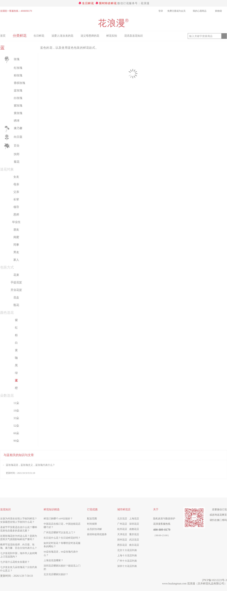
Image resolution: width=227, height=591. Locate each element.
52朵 (16, 425)
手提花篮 (16, 282)
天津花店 (122, 534)
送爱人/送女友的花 (62, 35)
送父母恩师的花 (90, 35)
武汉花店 (134, 539)
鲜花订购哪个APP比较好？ (58, 518)
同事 (16, 244)
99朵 (16, 440)
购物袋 (221, 11)
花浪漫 (191, 583)
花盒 (16, 297)
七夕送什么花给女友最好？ (15, 561)
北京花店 (122, 518)
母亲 (16, 184)
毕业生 (16, 222)
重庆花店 (134, 534)
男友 (16, 252)
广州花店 (122, 523)
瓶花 (16, 305)
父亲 (16, 191)
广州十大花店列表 (127, 560)
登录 (160, 11)
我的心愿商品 (202, 11)
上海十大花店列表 (127, 555)
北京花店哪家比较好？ (56, 574)
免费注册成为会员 (177, 11)
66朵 (16, 433)
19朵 (16, 410)
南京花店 (134, 544)
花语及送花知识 (133, 35)
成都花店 (134, 529)
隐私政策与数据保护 (164, 518)
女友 (16, 176)
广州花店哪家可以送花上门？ (60, 532)
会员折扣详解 (94, 529)
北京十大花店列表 (127, 550)
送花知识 (5, 509)
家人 (16, 259)
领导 (16, 206)
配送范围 (92, 518)
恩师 (16, 214)
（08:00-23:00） (161, 535)
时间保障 (92, 523)
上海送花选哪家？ (53, 560)
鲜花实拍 (111, 35)
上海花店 (134, 518)
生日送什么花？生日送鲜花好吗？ (62, 537)
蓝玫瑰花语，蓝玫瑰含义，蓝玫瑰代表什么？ (30, 465)
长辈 (16, 199)
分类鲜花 (19, 36)
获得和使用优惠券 (97, 534)
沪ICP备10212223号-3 (214, 580)
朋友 (16, 229)
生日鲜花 (88, 3)
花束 (16, 274)
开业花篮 (16, 289)
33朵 (16, 418)
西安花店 (122, 544)
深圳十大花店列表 (127, 566)
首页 (2, 35)
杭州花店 (122, 529)
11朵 (16, 403)
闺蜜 (16, 237)
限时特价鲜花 (108, 3)
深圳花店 (134, 523)
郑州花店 (122, 539)
